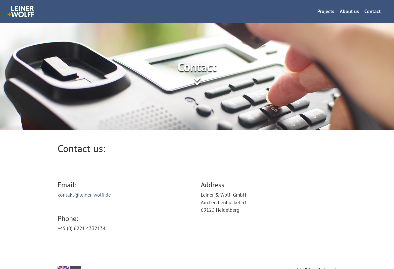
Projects (325, 11)
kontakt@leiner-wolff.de (84, 195)
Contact (372, 11)
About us (349, 11)
